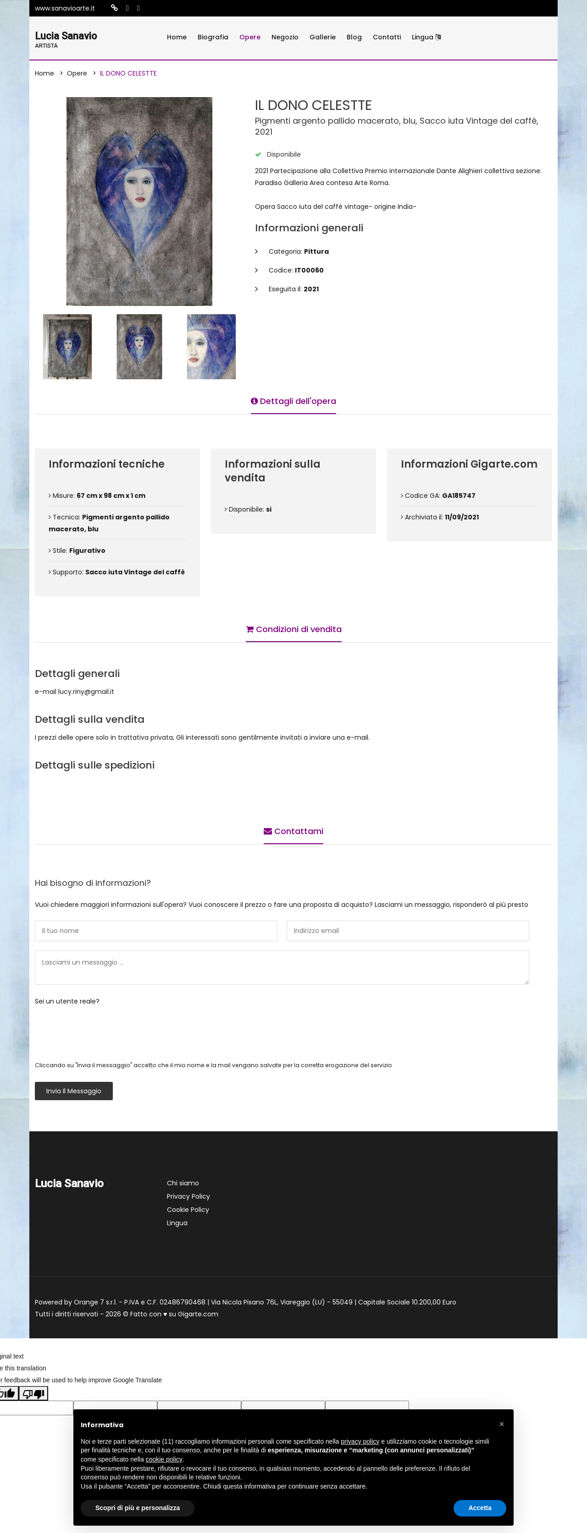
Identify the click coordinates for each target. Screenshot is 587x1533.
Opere (249, 37)
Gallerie (323, 37)
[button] (501, 1424)
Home (177, 37)
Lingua (426, 37)
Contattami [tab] (293, 830)
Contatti (387, 37)
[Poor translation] (33, 1394)
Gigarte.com (198, 1315)
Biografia (213, 37)
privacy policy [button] (360, 1441)
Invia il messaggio (73, 1092)
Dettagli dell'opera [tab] (293, 400)
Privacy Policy (188, 1197)
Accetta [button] (480, 1507)
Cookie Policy (188, 1211)
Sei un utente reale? (67, 1002)
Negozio (285, 37)
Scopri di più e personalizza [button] (137, 1507)
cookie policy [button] (164, 1459)
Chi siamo (183, 1184)
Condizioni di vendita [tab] (294, 628)
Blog (354, 37)
